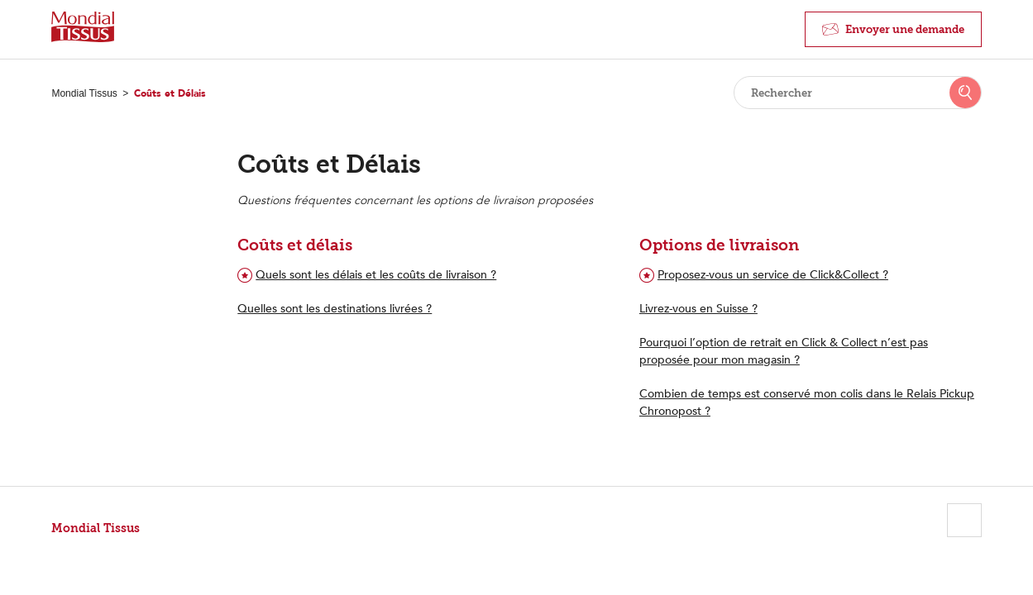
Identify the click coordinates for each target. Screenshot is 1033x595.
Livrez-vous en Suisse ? (698, 309)
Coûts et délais (294, 245)
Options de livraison (719, 245)
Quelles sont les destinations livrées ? (334, 309)
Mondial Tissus (84, 93)
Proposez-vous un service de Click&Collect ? (773, 275)
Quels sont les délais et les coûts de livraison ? (376, 275)
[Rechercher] (858, 92)
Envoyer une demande (904, 29)
